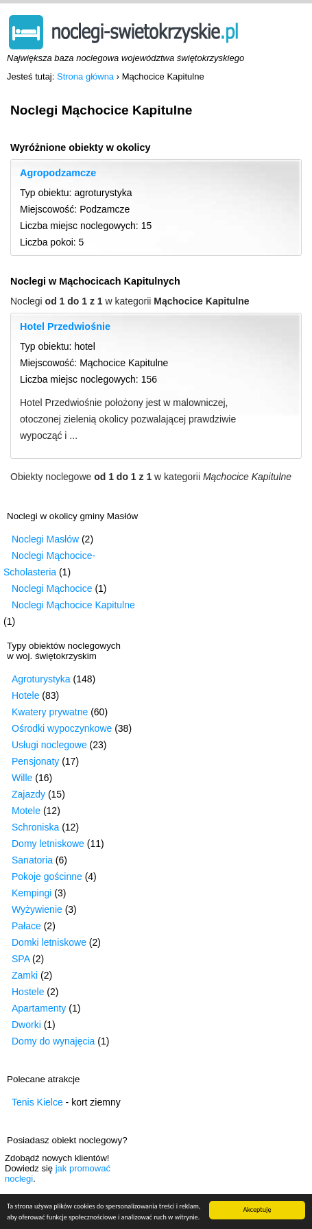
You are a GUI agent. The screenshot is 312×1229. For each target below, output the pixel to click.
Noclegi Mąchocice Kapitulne (73, 604)
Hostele (28, 991)
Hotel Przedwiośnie (65, 326)
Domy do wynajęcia (53, 1041)
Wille (22, 777)
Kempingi (31, 892)
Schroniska (35, 827)
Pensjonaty (35, 761)
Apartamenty (39, 1008)
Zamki (25, 975)
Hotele (25, 695)
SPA (20, 958)
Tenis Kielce (37, 1102)
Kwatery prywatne (50, 711)
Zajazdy (28, 794)
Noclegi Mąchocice (52, 588)
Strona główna (85, 76)
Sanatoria (32, 860)
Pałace (26, 925)
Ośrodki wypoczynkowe (62, 728)
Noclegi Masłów (45, 539)
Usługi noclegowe (49, 744)
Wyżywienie (37, 909)
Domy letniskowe (48, 843)
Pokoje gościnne (47, 876)
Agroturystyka (41, 678)
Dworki (26, 1024)
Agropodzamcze (58, 172)
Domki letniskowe (49, 942)
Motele (26, 810)
